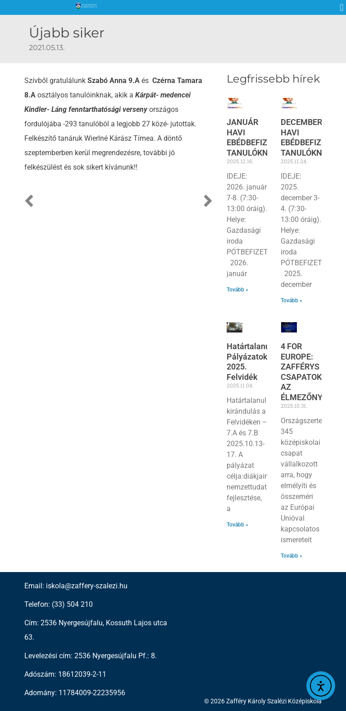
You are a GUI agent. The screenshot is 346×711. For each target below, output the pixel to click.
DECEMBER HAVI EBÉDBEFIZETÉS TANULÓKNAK (310, 137)
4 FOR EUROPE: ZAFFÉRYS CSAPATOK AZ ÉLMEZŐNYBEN (309, 372)
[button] (341, 7)
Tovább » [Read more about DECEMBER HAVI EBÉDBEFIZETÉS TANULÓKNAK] (291, 300)
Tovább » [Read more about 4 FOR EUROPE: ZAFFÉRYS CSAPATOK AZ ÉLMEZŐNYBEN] (291, 556)
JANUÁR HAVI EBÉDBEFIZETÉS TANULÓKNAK (256, 137)
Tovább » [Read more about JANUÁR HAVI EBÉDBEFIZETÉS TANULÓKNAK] (237, 289)
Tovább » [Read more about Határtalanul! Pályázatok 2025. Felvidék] (237, 525)
